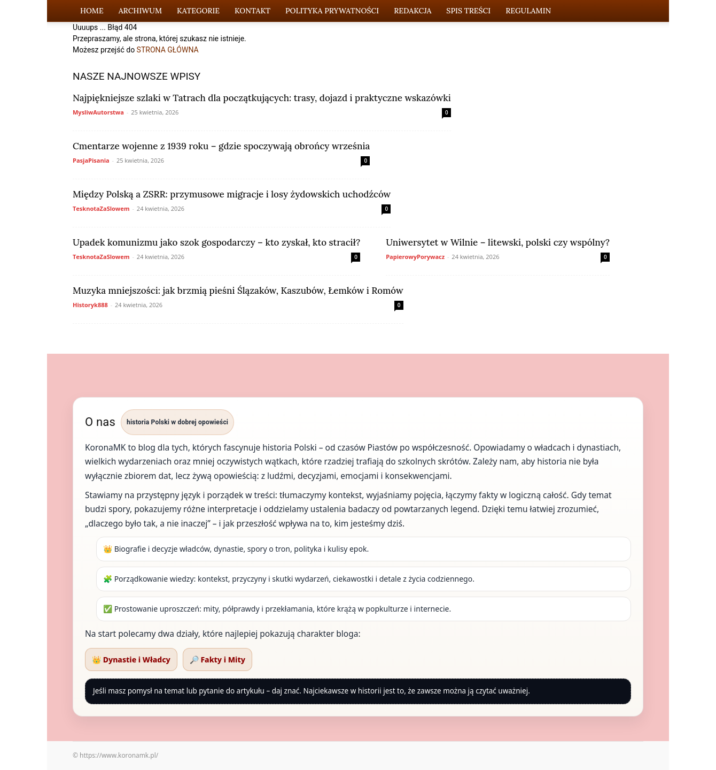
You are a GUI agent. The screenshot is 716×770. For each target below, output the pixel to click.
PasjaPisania (91, 160)
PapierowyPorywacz (415, 257)
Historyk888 (90, 305)
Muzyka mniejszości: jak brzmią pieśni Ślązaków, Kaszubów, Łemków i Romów (238, 290)
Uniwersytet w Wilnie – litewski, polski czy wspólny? (498, 242)
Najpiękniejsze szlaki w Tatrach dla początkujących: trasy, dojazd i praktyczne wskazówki (262, 98)
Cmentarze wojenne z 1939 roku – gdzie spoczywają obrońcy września (221, 146)
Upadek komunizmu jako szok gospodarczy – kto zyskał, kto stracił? (216, 242)
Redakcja (412, 11)
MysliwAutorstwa (98, 112)
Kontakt (252, 11)
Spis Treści (468, 11)
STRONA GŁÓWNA (168, 49)
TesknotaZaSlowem (101, 208)
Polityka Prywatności (332, 11)
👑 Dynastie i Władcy (131, 659)
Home (92, 11)
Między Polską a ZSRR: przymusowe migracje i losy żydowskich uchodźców (232, 194)
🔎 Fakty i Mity (217, 659)
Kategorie (198, 11)
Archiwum (140, 11)
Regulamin (528, 11)
